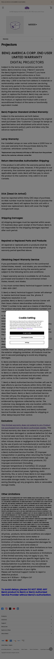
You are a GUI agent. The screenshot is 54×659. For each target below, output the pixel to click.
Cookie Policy (20, 328)
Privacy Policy (30, 328)
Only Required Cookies (27, 337)
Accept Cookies (27, 333)
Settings (27, 342)
